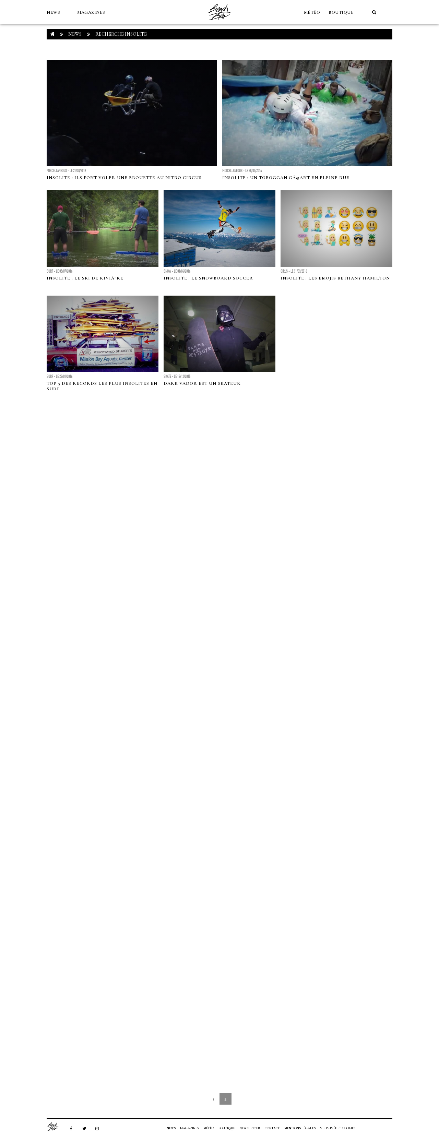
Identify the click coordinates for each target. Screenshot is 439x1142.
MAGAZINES (91, 12)
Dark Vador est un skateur (202, 383)
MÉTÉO (312, 12)
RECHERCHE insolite (121, 34)
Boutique (341, 12)
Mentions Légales (300, 1128)
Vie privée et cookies (337, 1128)
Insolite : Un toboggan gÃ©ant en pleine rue (285, 177)
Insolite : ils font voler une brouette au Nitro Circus (124, 177)
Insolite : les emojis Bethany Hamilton (335, 278)
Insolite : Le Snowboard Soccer (208, 278)
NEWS (53, 12)
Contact (272, 1128)
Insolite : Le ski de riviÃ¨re (85, 278)
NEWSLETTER (249, 1128)
